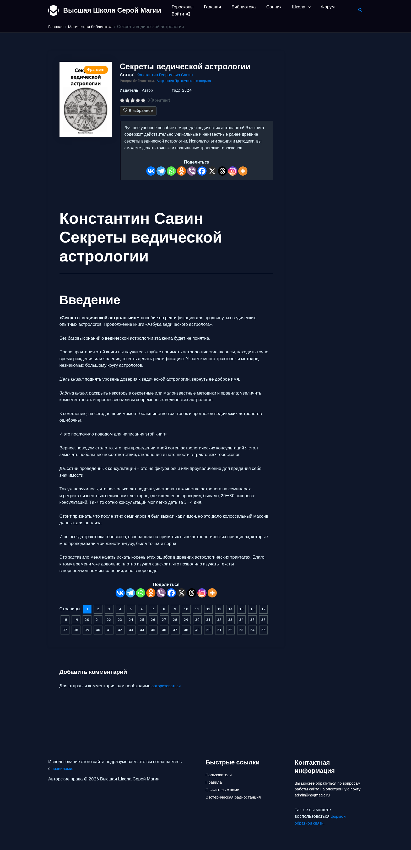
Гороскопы (182, 7)
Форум (319, 7)
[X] (212, 171)
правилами (63, 759)
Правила (215, 774)
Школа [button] (294, 7)
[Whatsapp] (171, 171)
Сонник (268, 7)
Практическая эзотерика (196, 80)
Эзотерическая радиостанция (236, 791)
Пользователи (220, 765)
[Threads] (222, 171)
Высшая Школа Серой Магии (112, 10)
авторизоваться (168, 684)
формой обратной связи (321, 820)
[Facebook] (202, 171)
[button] (301, 7)
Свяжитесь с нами (224, 782)
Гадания (210, 7)
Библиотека (240, 7)
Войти (180, 14)
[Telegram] (161, 171)
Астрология (166, 80)
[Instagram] (232, 171)
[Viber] (191, 171)
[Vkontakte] (150, 171)
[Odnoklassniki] (181, 171)
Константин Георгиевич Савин (168, 74)
